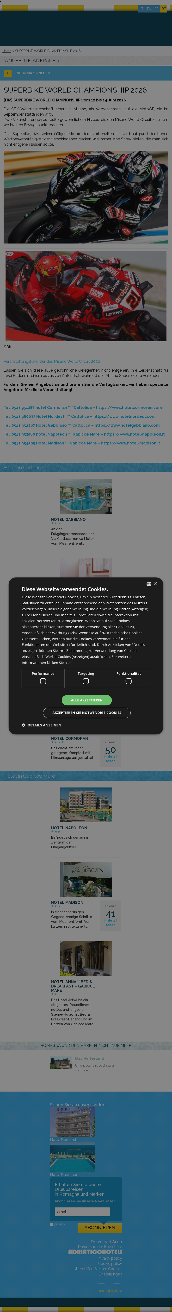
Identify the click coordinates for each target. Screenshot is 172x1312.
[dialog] (86, 656)
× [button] (155, 583)
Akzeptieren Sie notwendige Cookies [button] (86, 713)
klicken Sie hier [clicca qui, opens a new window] (59, 662)
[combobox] (149, 583)
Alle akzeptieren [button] (86, 700)
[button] (41, 725)
